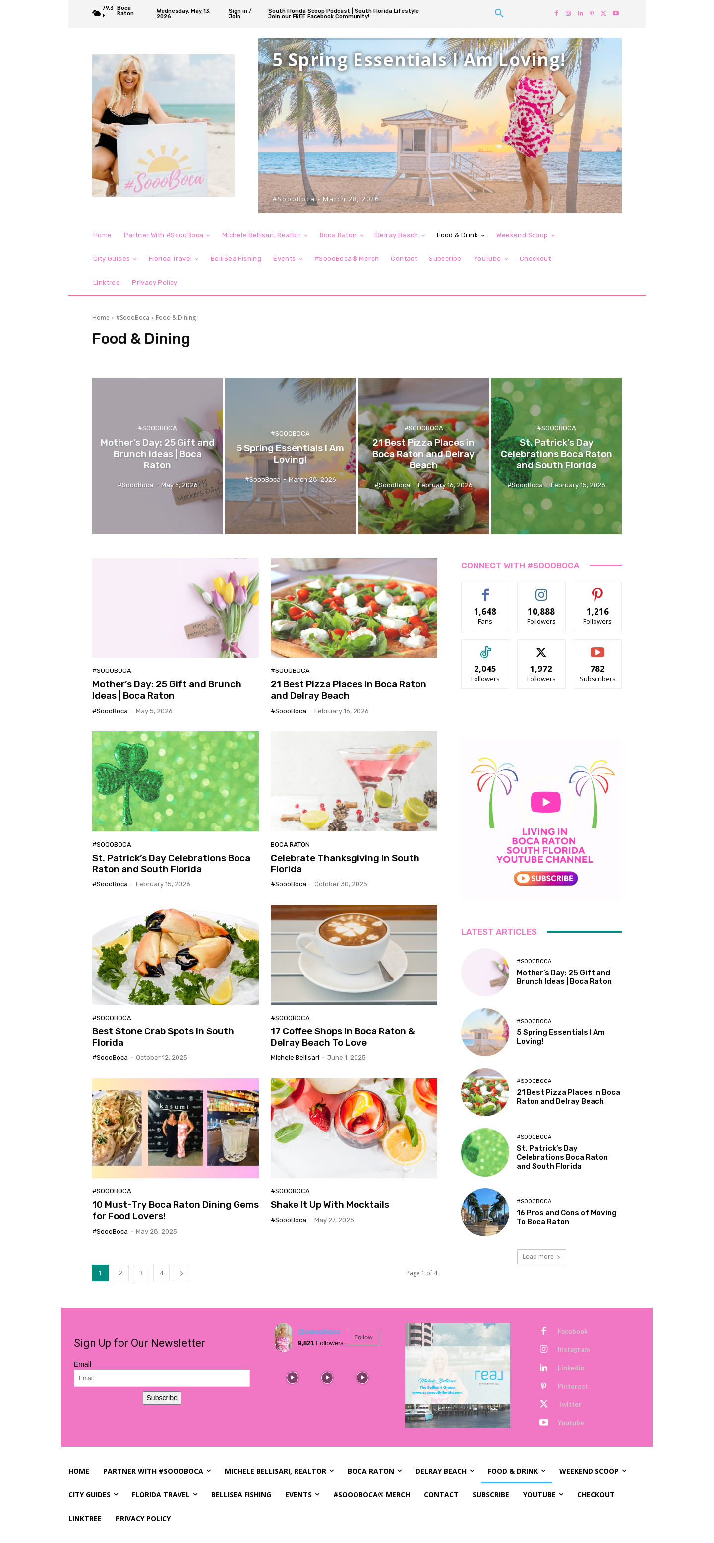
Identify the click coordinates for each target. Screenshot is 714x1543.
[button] (499, 14)
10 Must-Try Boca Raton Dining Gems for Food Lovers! (175, 1210)
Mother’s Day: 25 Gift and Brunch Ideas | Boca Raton (166, 689)
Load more (542, 1256)
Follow (363, 1337)
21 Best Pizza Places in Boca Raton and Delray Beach (348, 689)
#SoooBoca (132, 317)
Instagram (574, 1349)
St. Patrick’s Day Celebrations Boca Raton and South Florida (171, 863)
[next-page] (182, 1273)
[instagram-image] (292, 1377)
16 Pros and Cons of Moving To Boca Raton (567, 1217)
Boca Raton (290, 844)
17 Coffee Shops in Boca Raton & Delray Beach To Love (343, 1037)
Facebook (573, 1331)
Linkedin (571, 1368)
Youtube (571, 1423)
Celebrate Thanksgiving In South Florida (345, 863)
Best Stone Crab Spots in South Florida (163, 1037)
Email (82, 1364)
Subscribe (162, 1398)
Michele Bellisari (295, 1057)
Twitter (570, 1404)
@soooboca (319, 1331)
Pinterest (573, 1386)
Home (101, 317)
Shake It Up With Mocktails (330, 1204)
